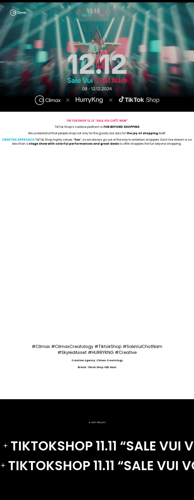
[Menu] (182, 12)
